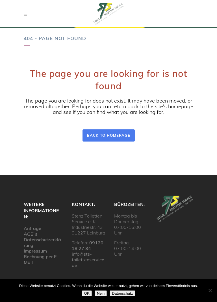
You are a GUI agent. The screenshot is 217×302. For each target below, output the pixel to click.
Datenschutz (122, 293)
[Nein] (210, 290)
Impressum (35, 251)
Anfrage (32, 228)
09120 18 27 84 (87, 245)
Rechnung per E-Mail (41, 259)
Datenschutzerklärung (42, 242)
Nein (101, 293)
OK (87, 293)
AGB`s (30, 234)
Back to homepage (108, 135)
